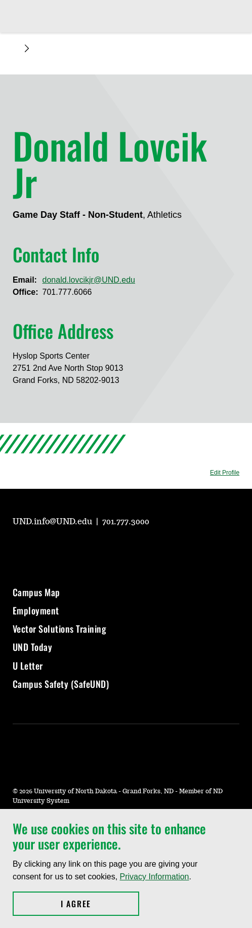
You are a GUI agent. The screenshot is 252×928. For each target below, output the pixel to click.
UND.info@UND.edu (53, 522)
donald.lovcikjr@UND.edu (89, 280)
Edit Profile (224, 472)
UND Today (33, 646)
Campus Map (36, 592)
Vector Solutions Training (60, 628)
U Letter (28, 665)
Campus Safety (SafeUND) (61, 683)
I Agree (100, 904)
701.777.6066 (67, 292)
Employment (36, 610)
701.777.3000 (125, 522)
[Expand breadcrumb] (27, 48)
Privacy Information (154, 876)
